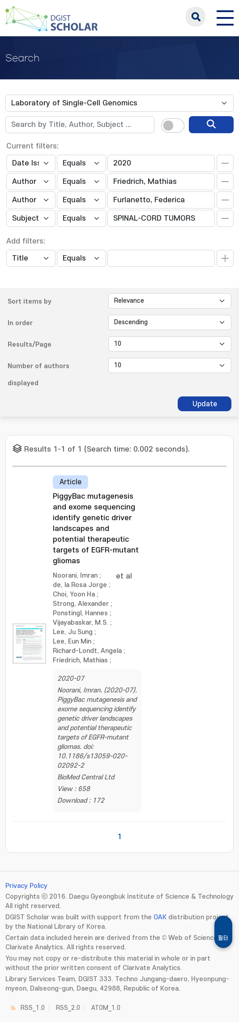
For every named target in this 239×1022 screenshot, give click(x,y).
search (195, 16)
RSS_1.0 (33, 1008)
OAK (160, 917)
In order (20, 323)
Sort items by (29, 301)
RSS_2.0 (68, 1008)
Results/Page (29, 344)
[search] (211, 124)
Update (204, 404)
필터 (223, 938)
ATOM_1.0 (105, 1008)
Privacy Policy (26, 886)
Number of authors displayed (38, 374)
